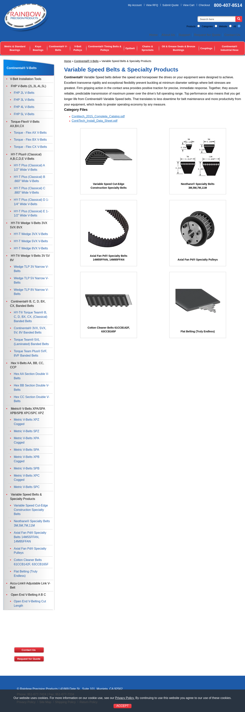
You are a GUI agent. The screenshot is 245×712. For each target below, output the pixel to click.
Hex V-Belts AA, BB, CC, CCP (27, 365)
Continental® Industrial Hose (229, 48)
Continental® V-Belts (58, 48)
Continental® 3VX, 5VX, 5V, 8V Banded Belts (30, 330)
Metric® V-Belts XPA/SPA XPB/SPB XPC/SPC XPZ (27, 411)
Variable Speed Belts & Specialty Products (26, 496)
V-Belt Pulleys (77, 48)
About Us (168, 34)
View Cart (188, 5)
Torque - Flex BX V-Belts (30, 139)
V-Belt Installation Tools (25, 79)
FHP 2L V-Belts (24, 92)
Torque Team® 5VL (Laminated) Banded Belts (31, 342)
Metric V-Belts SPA (26, 449)
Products (191, 26)
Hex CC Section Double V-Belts (32, 399)
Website (223, 26)
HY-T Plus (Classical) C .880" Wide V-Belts (29, 190)
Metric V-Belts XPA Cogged (26, 440)
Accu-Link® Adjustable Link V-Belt (30, 585)
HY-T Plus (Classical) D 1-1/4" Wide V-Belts (31, 202)
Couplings (206, 48)
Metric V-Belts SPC (27, 487)
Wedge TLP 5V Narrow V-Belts (31, 280)
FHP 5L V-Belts (24, 114)
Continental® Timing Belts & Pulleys (104, 48)
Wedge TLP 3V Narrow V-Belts (31, 269)
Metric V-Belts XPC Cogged (27, 478)
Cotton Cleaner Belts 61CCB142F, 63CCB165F (31, 562)
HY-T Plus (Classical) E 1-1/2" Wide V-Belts (31, 213)
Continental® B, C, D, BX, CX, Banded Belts (28, 303)
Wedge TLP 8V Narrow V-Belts (31, 292)
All (234, 26)
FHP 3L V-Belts (24, 99)
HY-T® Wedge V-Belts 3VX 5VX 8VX (28, 225)
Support (184, 34)
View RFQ (152, 5)
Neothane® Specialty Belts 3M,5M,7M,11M (32, 523)
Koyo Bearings (38, 48)
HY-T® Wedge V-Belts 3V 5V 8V (30, 258)
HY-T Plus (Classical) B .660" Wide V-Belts (29, 179)
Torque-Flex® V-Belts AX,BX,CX (25, 124)
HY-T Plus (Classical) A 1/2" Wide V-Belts (29, 167)
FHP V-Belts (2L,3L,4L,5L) (28, 86)
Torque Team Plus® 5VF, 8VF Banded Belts (30, 353)
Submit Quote (170, 5)
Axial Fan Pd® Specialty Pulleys (30, 551)
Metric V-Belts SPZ (26, 431)
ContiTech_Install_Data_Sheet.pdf (94, 120)
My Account (135, 5)
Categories (207, 26)
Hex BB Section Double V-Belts (31, 387)
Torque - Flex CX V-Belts (30, 146)
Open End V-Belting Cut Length (30, 603)
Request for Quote (207, 34)
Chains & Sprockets (148, 48)
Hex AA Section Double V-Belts (31, 376)
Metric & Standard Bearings (14, 48)
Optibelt (130, 48)
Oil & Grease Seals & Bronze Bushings (178, 48)
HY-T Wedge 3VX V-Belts (31, 234)
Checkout (204, 5)
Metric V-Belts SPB (26, 468)
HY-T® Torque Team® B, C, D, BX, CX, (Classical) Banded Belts (30, 317)
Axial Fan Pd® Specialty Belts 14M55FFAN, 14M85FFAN (30, 537)
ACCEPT (122, 705)
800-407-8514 (228, 5)
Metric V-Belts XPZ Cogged (26, 422)
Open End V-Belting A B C (28, 594)
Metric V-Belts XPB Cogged (26, 459)
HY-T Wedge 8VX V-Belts (31, 248)
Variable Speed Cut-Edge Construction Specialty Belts (31, 510)
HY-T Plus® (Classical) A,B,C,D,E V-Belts (26, 156)
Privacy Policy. (125, 698)
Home (153, 34)
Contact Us (232, 34)
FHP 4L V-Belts (24, 107)
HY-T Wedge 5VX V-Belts (31, 241)
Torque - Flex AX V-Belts (30, 132)
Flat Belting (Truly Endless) (25, 573)
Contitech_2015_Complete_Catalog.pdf (98, 116)
